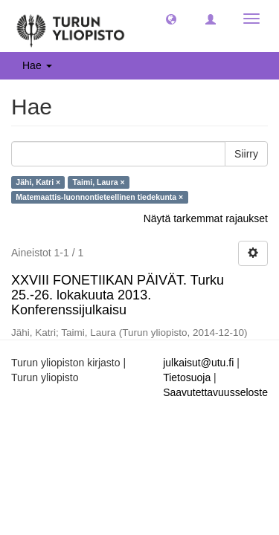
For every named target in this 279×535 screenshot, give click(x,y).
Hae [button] (37, 65)
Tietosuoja (187, 377)
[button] (171, 18)
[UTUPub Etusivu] (70, 26)
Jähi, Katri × (38, 182)
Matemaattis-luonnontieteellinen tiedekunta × (99, 196)
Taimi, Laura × (99, 182)
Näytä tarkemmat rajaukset (206, 218)
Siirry (246, 154)
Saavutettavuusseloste (215, 392)
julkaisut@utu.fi (198, 363)
